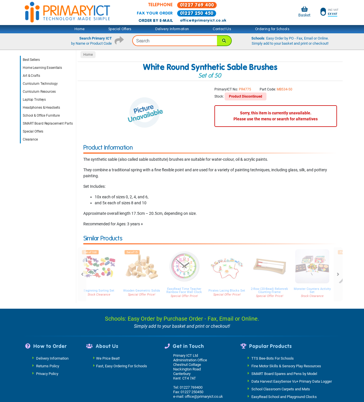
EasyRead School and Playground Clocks (284, 387)
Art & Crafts (31, 76)
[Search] (224, 40)
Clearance (30, 139)
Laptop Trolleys (34, 100)
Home (80, 29)
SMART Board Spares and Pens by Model (284, 364)
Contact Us (222, 29)
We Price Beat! (108, 349)
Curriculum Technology (40, 84)
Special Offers (120, 29)
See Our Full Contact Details (197, 399)
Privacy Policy (47, 364)
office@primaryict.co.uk (203, 20)
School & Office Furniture (41, 115)
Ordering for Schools (272, 29)
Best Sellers (31, 60)
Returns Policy (47, 356)
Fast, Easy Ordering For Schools (121, 356)
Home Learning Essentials (42, 68)
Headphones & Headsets (41, 108)
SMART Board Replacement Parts (48, 123)
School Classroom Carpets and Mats (280, 379)
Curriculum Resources (39, 92)
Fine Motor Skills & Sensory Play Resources (286, 356)
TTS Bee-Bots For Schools (272, 349)
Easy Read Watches (267, 395)
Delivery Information (172, 29)
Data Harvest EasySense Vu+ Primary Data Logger (291, 372)
